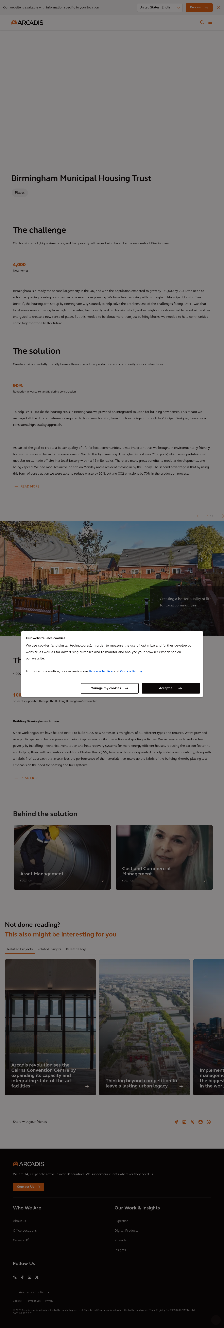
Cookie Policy (131, 671)
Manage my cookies (105, 688)
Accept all (166, 688)
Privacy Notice (101, 671)
